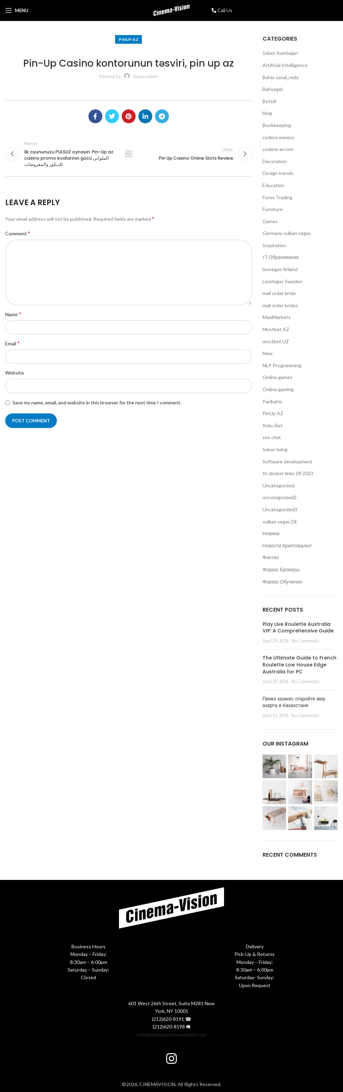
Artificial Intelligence (285, 65)
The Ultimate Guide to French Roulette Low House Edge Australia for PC (299, 664)
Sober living (275, 449)
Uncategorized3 (280, 509)
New (268, 353)
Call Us (222, 10)
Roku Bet (273, 425)
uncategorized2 (280, 497)
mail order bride (279, 293)
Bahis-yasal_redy (281, 77)
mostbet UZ (276, 341)
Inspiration (274, 245)
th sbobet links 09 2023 (288, 473)
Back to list (128, 154)
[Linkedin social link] (145, 116)
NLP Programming (282, 365)
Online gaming (278, 389)
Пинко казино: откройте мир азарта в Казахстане (294, 702)
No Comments (305, 641)
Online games (277, 377)
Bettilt (270, 101)
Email (12, 343)
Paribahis (272, 401)
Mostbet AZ (276, 329)
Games (270, 221)
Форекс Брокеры (281, 569)
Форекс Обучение (282, 582)
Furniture (273, 209)
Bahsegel (273, 89)
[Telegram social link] (162, 116)
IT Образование (281, 257)
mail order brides (280, 305)
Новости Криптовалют (287, 545)
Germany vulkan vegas (287, 233)
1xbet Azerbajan (280, 53)
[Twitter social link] (112, 116)
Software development (287, 461)
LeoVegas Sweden (282, 281)
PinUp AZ (128, 39)
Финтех (271, 557)
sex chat (272, 437)
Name (13, 314)
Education (273, 185)
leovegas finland (280, 269)
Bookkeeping (277, 125)
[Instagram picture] (274, 766)
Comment (17, 233)
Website (14, 373)
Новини (271, 533)
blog (267, 113)
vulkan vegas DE (280, 521)
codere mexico (278, 137)
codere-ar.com (278, 149)
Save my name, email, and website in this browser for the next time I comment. (96, 402)
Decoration (275, 161)
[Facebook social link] (95, 116)
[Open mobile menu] (17, 10)
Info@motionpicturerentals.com (171, 1035)
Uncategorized (278, 485)
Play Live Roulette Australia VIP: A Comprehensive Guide (298, 628)
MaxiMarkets (277, 317)
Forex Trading (277, 197)
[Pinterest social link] (129, 116)
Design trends (278, 173)
